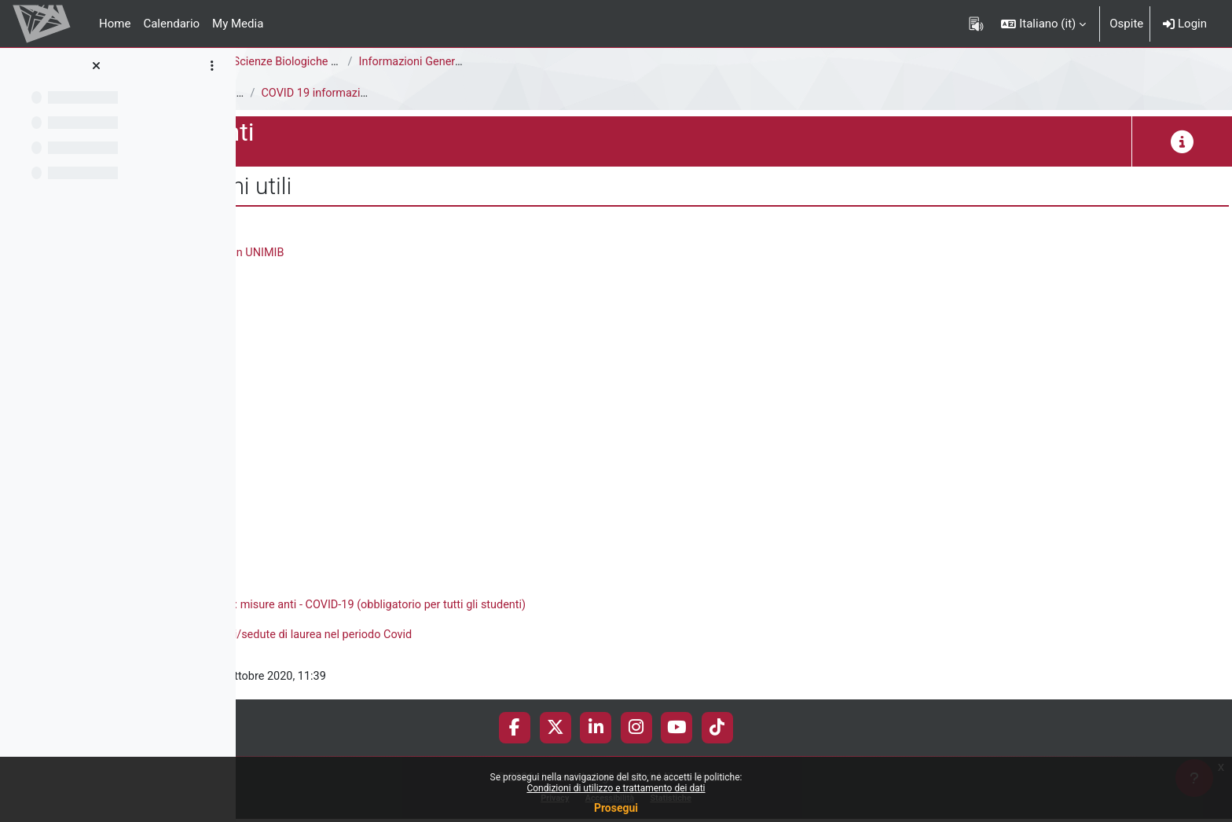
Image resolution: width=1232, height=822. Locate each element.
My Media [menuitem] (237, 24)
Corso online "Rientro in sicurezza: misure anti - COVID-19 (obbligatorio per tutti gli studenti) (540, 607)
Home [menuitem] (114, 24)
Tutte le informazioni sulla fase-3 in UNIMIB (415, 253)
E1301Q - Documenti (303, 93)
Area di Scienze (288, 62)
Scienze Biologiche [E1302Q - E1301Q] (572, 62)
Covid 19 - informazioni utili (447, 93)
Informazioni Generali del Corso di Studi (701, 62)
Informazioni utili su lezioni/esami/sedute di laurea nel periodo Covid (481, 636)
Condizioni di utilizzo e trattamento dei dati (615, 788)
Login (1185, 24)
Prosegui (616, 808)
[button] (1043, 23)
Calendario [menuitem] (171, 24)
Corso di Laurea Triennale (413, 62)
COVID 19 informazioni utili (571, 93)
